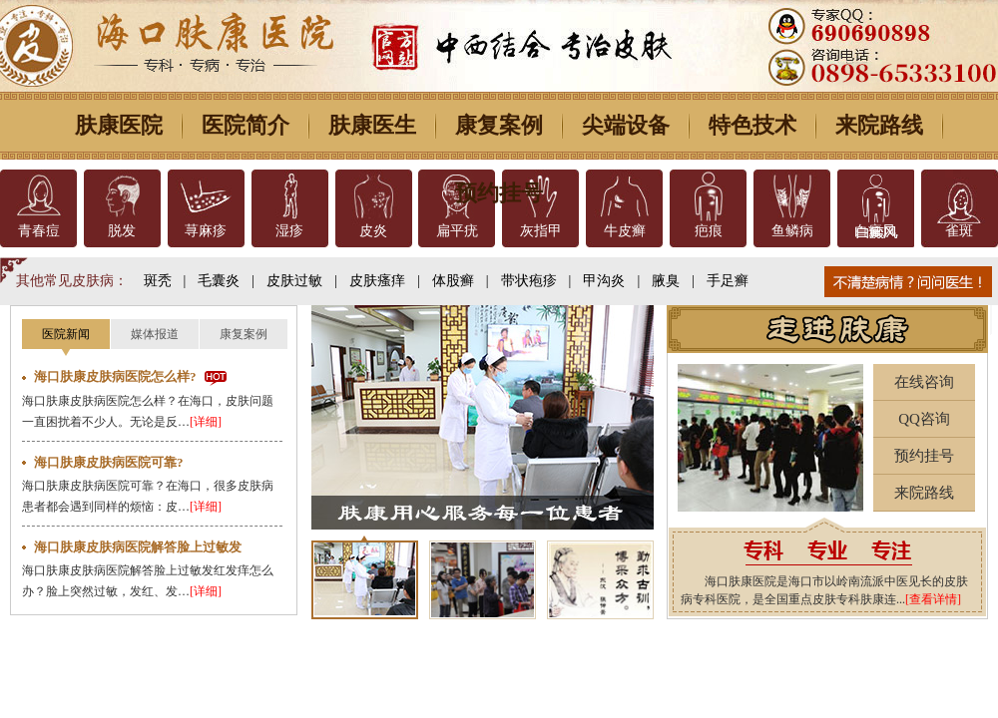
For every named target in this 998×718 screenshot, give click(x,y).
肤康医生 (372, 125)
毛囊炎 (219, 280)
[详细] (206, 422)
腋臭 (666, 280)
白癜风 (875, 230)
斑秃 (158, 280)
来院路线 (879, 125)
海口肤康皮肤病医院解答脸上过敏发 (138, 546)
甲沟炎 (604, 280)
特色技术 (752, 125)
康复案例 (499, 125)
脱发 (122, 230)
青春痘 (39, 230)
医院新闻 (66, 334)
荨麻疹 (206, 230)
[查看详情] (933, 599)
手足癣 (727, 280)
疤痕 (709, 230)
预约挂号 (499, 192)
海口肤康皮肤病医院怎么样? (115, 376)
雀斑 (959, 230)
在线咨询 (924, 382)
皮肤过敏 (294, 280)
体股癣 (453, 280)
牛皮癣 (625, 230)
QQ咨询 (924, 419)
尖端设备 (626, 125)
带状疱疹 (529, 280)
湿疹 (289, 230)
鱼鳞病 (792, 230)
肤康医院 (119, 125)
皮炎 (373, 230)
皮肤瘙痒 (377, 280)
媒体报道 (155, 334)
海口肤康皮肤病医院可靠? (109, 462)
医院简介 (245, 125)
